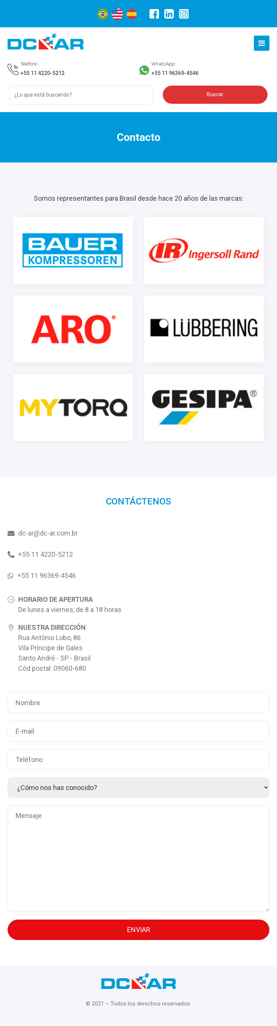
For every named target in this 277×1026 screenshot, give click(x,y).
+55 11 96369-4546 (174, 73)
